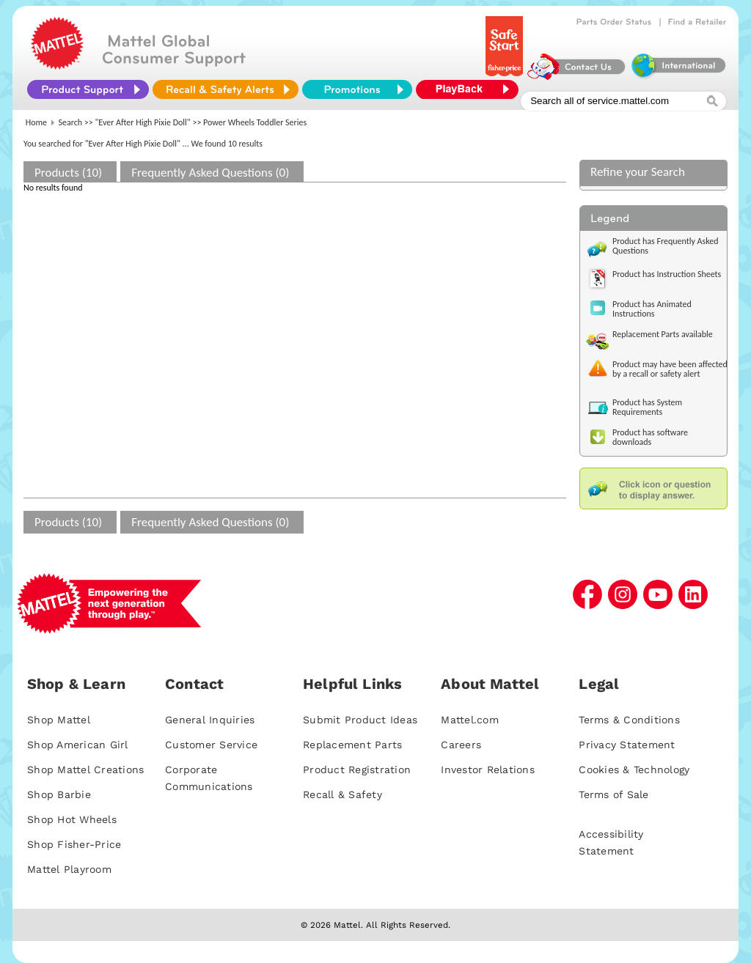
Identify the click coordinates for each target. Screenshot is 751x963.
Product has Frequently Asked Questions (665, 246)
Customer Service (211, 744)
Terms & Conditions (629, 720)
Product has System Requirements (647, 407)
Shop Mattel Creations (85, 769)
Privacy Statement (627, 744)
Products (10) (68, 172)
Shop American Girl (77, 744)
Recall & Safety (342, 794)
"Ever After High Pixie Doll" (143, 122)
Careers (461, 744)
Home (36, 122)
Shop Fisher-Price (74, 844)
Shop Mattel (58, 720)
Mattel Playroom (69, 869)
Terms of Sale (613, 794)
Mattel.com (470, 720)
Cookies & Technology (634, 769)
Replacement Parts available (662, 334)
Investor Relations (488, 769)
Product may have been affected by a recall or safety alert (670, 369)
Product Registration (357, 769)
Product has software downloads (650, 437)
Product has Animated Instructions (652, 309)
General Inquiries (209, 720)
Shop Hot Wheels (72, 819)
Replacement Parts (352, 744)
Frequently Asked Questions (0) (210, 172)
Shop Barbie (59, 794)
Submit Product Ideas (360, 720)
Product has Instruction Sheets (666, 274)
